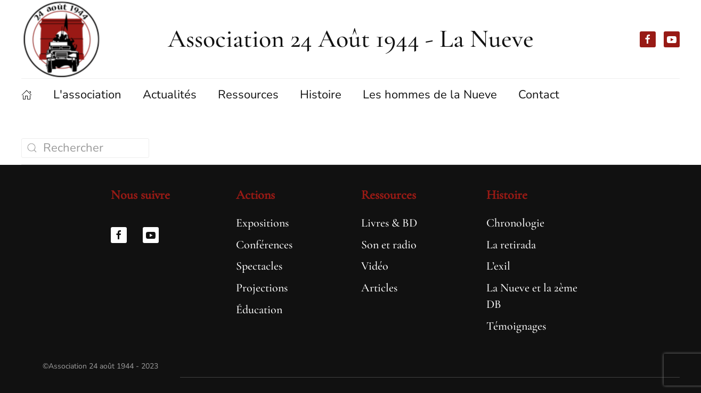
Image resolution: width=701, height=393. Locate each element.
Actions (255, 195)
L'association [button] (87, 95)
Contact (538, 95)
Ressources (388, 195)
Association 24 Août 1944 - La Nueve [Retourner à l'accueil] (351, 38)
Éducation (259, 309)
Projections (262, 288)
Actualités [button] (170, 95)
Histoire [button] (320, 95)
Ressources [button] (248, 95)
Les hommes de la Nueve (430, 95)
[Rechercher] (85, 148)
